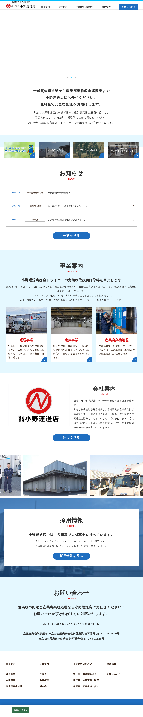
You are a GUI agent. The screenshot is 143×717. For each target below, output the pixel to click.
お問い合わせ (114, 675)
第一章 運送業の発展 (85, 675)
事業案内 (10, 665)
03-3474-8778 (61, 625)
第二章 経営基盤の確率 (86, 682)
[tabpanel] (71, 44)
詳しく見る (71, 438)
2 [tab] (71, 76)
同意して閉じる (20, 710)
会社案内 (44, 665)
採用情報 (111, 665)
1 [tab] (67, 76)
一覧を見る (71, 236)
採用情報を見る (71, 557)
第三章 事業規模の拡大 (86, 688)
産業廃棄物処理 (14, 688)
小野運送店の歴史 (82, 665)
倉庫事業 (10, 682)
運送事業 (10, 675)
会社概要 (44, 682)
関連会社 (44, 688)
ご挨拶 (43, 675)
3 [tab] (75, 76)
